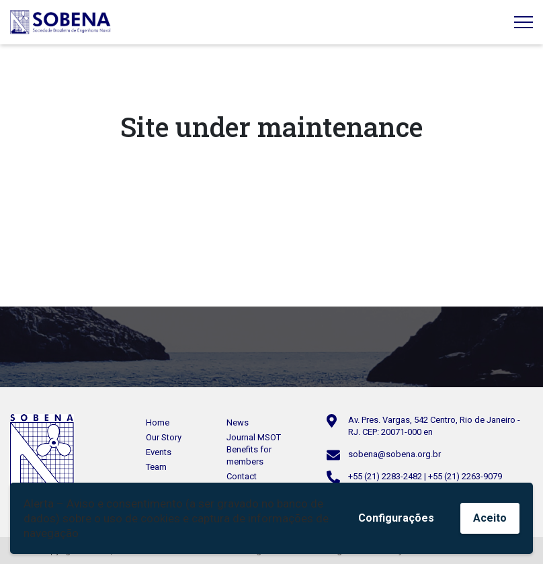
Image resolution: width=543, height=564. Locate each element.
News (237, 422)
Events (158, 452)
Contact (241, 476)
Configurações (396, 518)
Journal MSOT (253, 437)
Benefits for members (249, 455)
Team (156, 467)
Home (157, 422)
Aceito (490, 518)
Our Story (163, 437)
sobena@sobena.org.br (394, 454)
